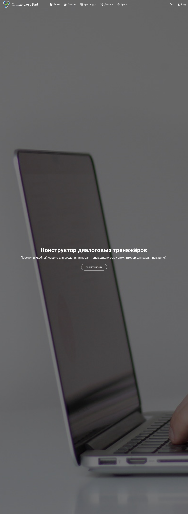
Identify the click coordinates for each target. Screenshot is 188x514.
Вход (181, 4)
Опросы (70, 4)
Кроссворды (88, 4)
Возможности (94, 267)
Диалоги (106, 4)
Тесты (55, 4)
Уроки (122, 4)
